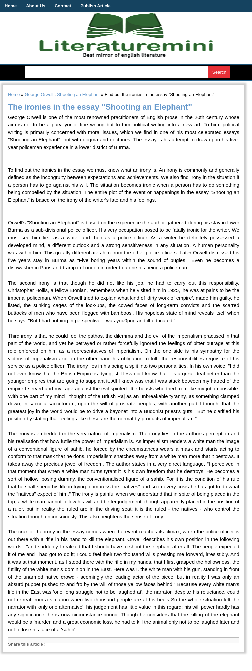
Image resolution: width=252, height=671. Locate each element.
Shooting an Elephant (78, 94)
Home (11, 5)
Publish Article (95, 5)
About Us (35, 5)
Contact (63, 5)
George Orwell (39, 94)
